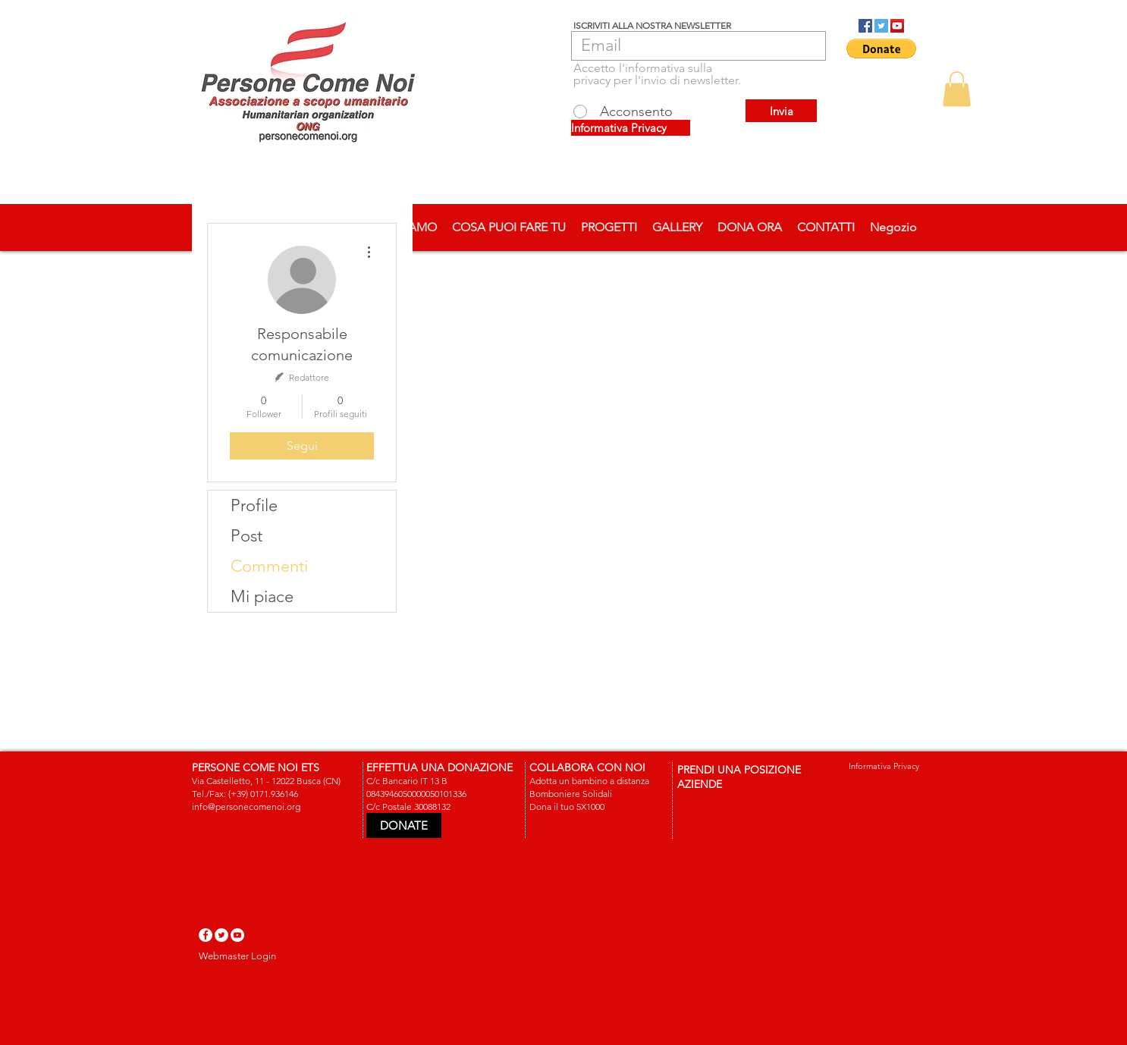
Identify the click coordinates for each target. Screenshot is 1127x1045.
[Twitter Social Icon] (881, 26)
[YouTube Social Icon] (897, 26)
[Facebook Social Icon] (865, 26)
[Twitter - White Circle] (221, 935)
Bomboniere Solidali (570, 793)
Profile (254, 505)
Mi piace (262, 596)
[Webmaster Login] (237, 956)
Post (246, 536)
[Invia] (781, 110)
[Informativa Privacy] (630, 128)
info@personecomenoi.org (246, 806)
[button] (881, 48)
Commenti (269, 566)
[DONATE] (403, 825)
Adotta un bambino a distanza (589, 780)
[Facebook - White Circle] (205, 935)
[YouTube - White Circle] (237, 935)
